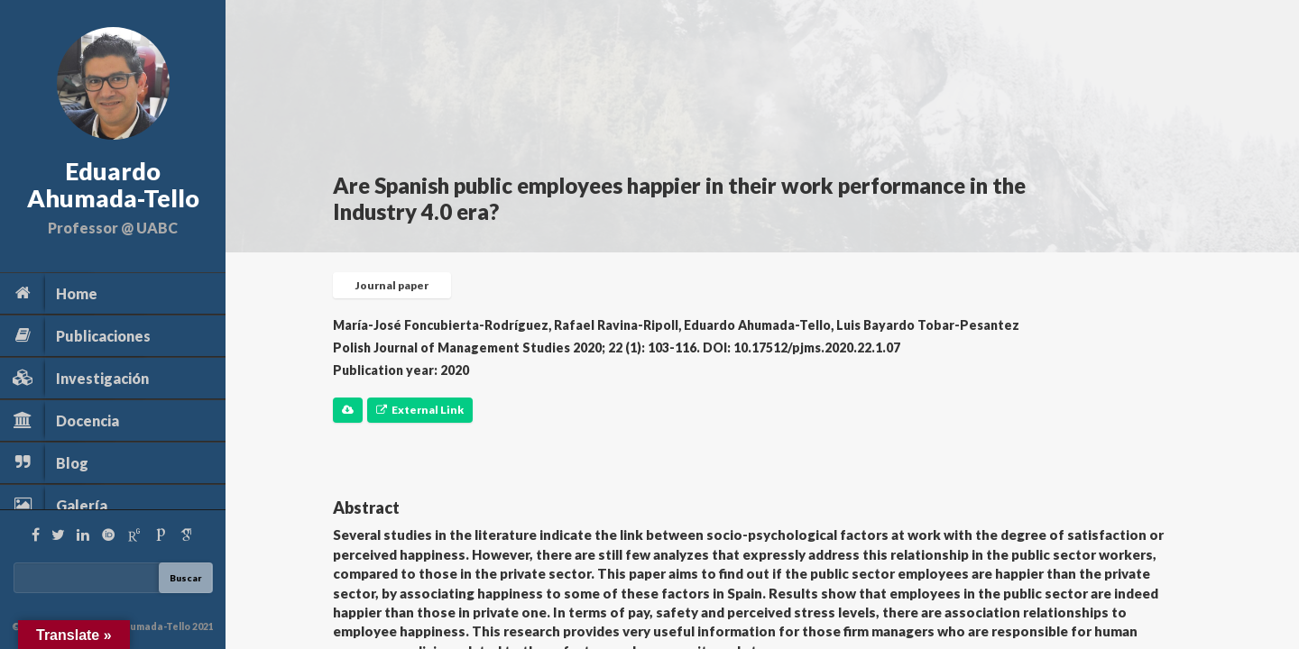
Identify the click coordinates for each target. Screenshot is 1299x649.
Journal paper (391, 285)
